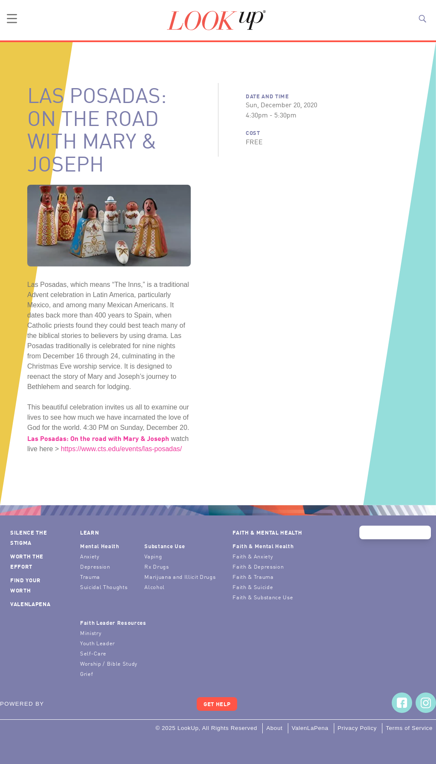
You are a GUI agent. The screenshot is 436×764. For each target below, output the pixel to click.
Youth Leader (97, 643)
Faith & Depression (258, 566)
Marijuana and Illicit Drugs (179, 576)
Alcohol (154, 587)
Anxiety (90, 556)
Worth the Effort (26, 561)
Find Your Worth (25, 585)
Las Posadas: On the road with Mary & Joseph (98, 438)
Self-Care (93, 653)
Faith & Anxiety (252, 556)
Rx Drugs (156, 566)
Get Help (217, 704)
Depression (95, 566)
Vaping (153, 556)
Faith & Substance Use (262, 597)
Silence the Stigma (28, 537)
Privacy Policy (357, 728)
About (274, 728)
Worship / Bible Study (109, 663)
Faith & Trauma (252, 576)
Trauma (90, 576)
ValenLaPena (30, 604)
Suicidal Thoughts (103, 587)
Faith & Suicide (252, 587)
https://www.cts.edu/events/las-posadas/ (121, 448)
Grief (86, 674)
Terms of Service (409, 728)
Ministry (90, 633)
